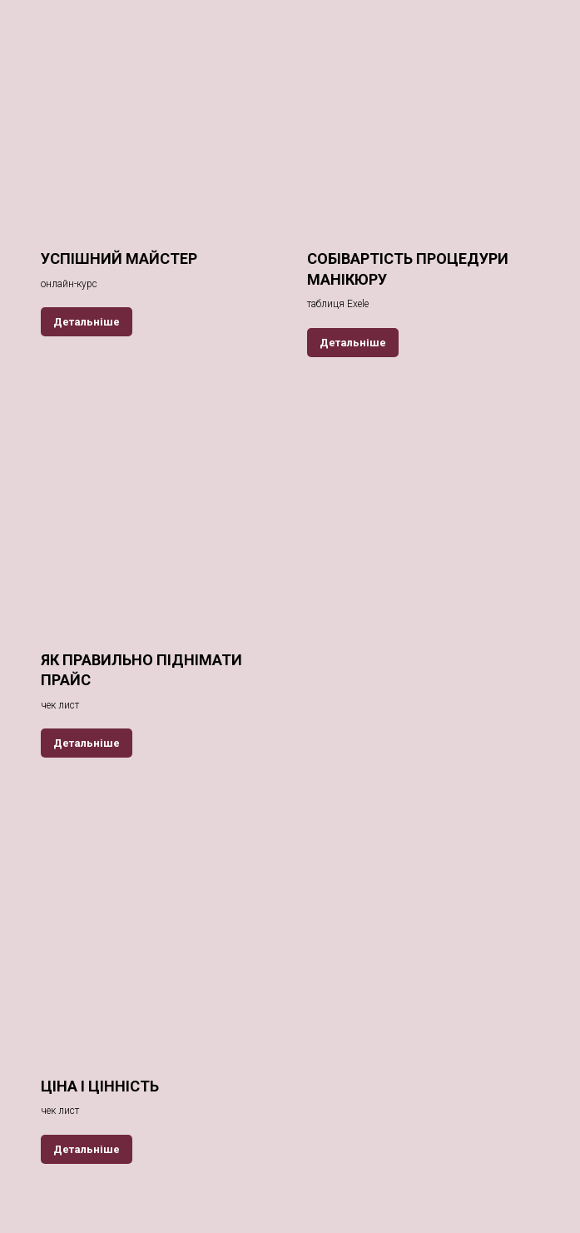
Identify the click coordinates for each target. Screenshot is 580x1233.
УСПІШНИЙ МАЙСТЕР (119, 258)
